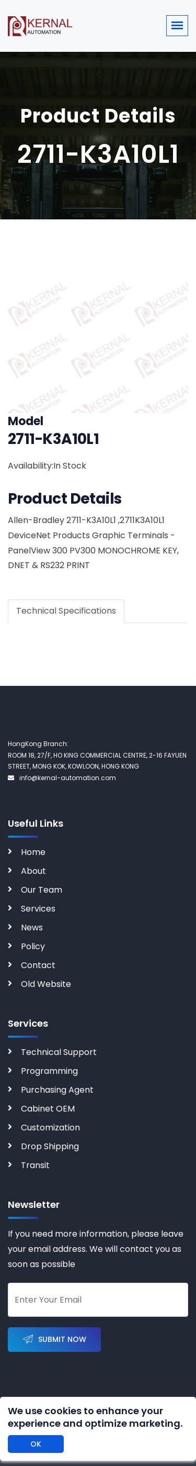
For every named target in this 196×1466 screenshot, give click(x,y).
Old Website (46, 984)
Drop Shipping (50, 1146)
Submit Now (54, 1339)
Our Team (41, 890)
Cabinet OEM (48, 1109)
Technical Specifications (66, 611)
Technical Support (59, 1052)
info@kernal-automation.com (62, 777)
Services (38, 909)
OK (35, 1444)
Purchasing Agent (57, 1090)
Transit (35, 1165)
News (32, 927)
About (33, 871)
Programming (49, 1071)
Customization (50, 1127)
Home (33, 852)
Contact (38, 965)
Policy (33, 946)
